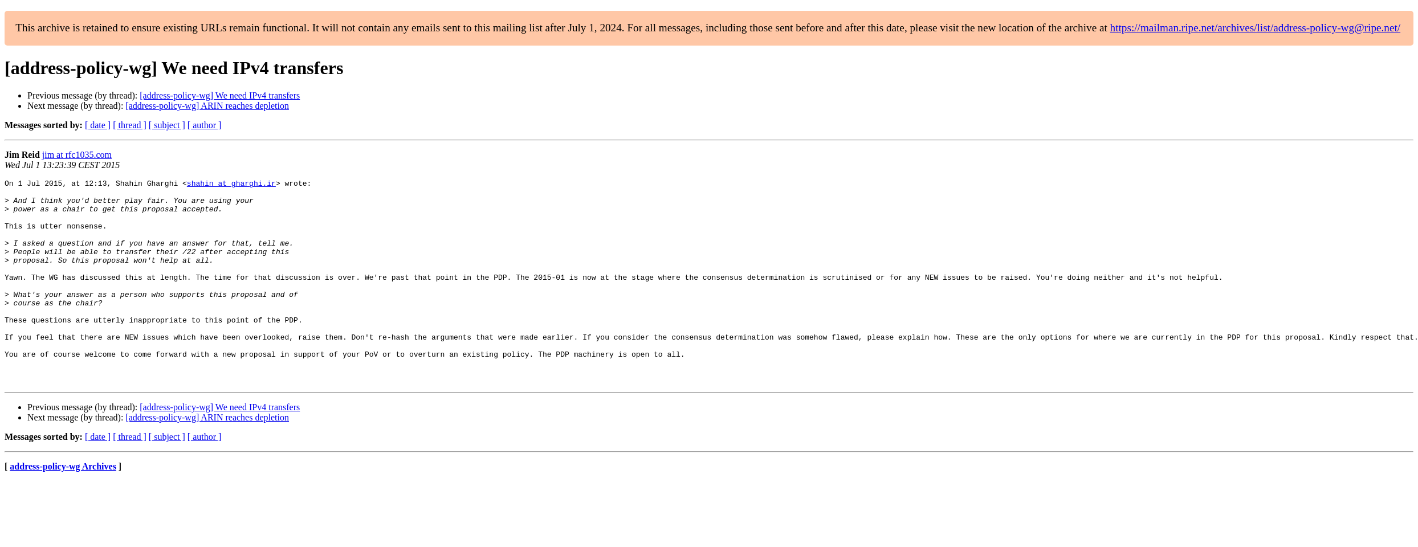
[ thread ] (129, 125)
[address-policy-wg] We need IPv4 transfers (220, 95)
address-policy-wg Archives (63, 507)
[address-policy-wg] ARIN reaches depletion (207, 106)
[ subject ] (167, 125)
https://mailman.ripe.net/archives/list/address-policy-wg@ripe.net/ (1255, 28)
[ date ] (98, 125)
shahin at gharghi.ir (231, 184)
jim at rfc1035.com (77, 155)
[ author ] (205, 125)
